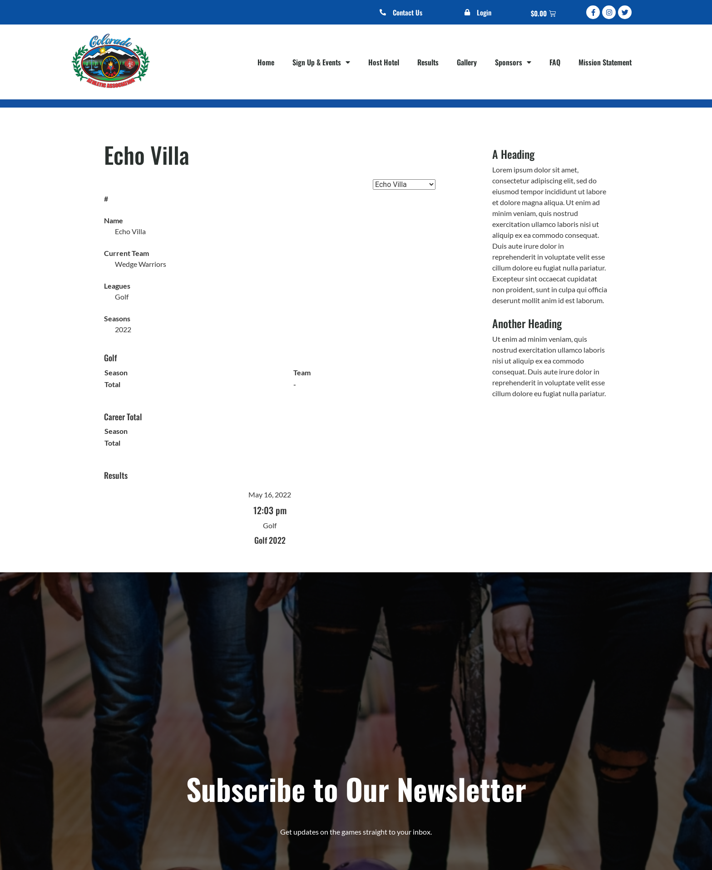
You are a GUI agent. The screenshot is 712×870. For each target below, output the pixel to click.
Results (428, 62)
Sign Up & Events (321, 62)
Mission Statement (605, 62)
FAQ (554, 62)
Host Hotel (383, 62)
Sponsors (513, 62)
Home (265, 62)
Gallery (467, 62)
